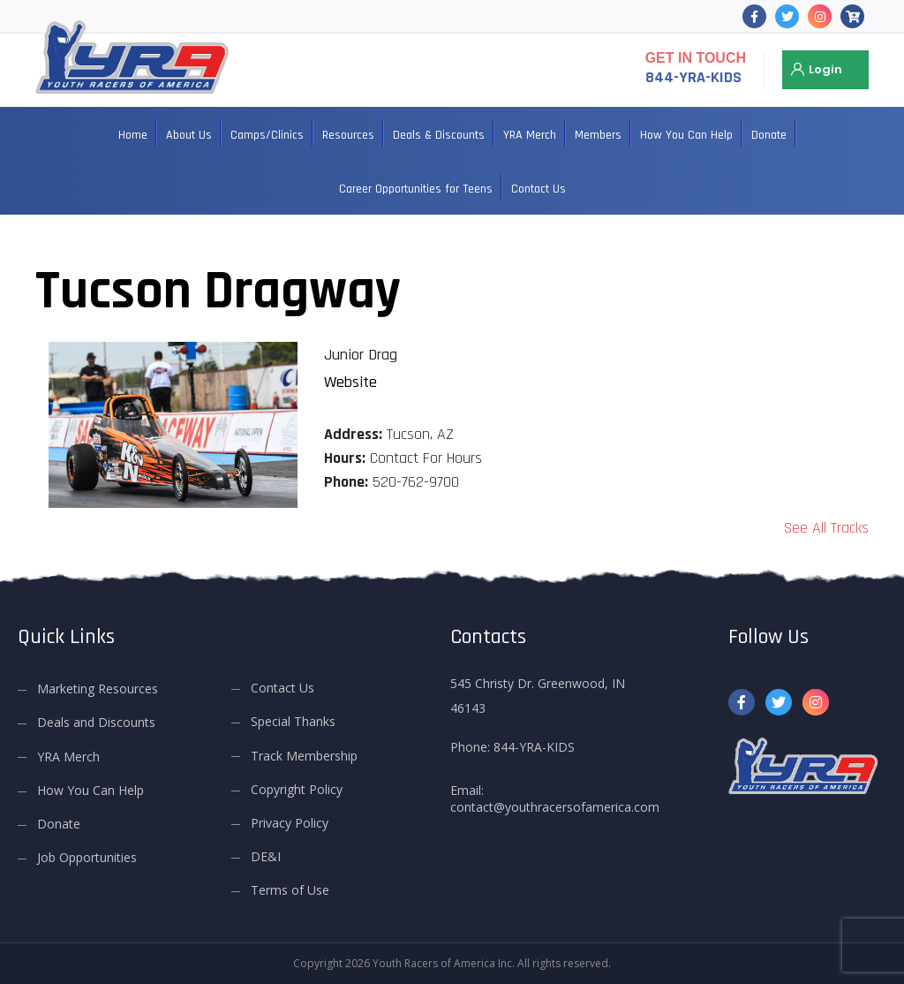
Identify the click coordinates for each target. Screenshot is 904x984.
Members (598, 135)
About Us (189, 135)
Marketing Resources (97, 688)
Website (350, 382)
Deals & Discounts (439, 135)
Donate (769, 135)
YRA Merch (529, 135)
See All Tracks (826, 528)
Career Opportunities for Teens (416, 189)
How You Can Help (686, 135)
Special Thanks (293, 721)
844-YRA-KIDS (693, 77)
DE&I (266, 856)
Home (132, 135)
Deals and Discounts (96, 722)
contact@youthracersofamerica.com (554, 807)
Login (825, 69)
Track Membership (304, 754)
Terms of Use (290, 890)
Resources (348, 135)
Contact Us (538, 189)
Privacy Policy (289, 822)
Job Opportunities (87, 857)
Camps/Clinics (267, 135)
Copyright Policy (297, 789)
